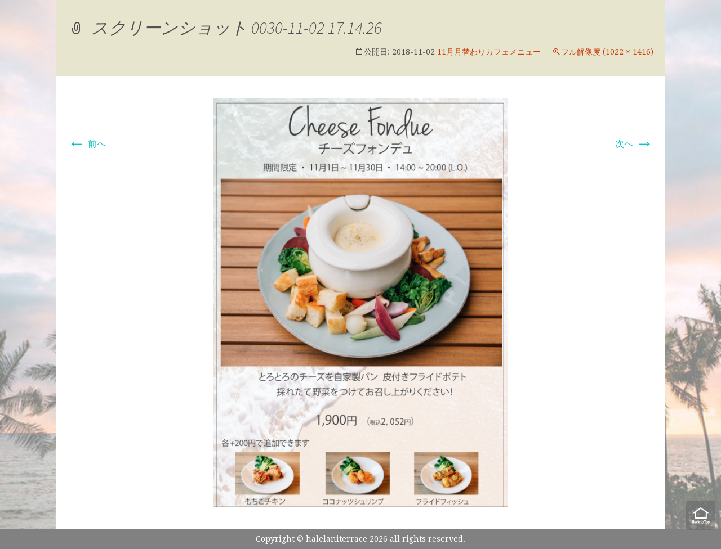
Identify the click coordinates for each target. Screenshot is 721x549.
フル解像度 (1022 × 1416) (607, 51)
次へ (634, 143)
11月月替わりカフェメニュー (489, 51)
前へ (87, 143)
